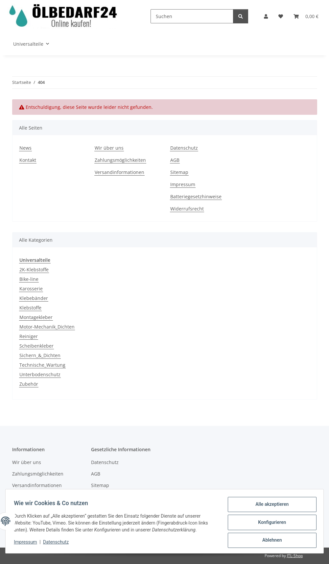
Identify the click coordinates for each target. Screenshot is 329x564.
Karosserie (31, 288)
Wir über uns (109, 148)
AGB (174, 160)
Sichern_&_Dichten (39, 355)
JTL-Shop (295, 555)
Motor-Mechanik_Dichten (47, 327)
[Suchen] (192, 16)
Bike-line (28, 279)
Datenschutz (58, 543)
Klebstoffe (30, 308)
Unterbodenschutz (39, 374)
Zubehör (28, 384)
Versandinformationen (119, 172)
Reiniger (28, 336)
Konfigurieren (270, 523)
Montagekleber (36, 317)
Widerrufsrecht (187, 209)
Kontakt (27, 160)
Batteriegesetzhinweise (196, 196)
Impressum (27, 543)
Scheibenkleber (36, 346)
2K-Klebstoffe (34, 269)
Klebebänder (33, 298)
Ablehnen (269, 540)
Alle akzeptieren (269, 506)
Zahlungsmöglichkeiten (120, 160)
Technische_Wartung (42, 365)
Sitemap (179, 172)
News (25, 148)
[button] (266, 16)
